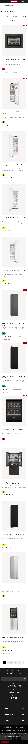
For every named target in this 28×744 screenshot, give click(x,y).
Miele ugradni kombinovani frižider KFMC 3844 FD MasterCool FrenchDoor (12, 482)
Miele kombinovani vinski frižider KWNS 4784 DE (13, 638)
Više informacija (5, 739)
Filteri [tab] (6, 16)
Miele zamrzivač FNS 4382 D (10, 586)
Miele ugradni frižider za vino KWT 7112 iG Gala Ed (13, 59)
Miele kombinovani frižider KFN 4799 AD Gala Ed (14, 377)
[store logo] (14, 1)
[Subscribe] (24, 679)
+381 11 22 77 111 (14, 686)
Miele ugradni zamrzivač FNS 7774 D (13, 165)
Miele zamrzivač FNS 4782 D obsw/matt (14, 534)
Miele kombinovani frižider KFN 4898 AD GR (13, 324)
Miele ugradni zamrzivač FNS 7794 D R (13, 270)
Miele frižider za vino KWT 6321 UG (12, 429)
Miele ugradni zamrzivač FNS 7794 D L (13, 217)
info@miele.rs (14, 692)
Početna (2, 5)
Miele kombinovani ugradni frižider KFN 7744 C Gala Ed (13, 112)
